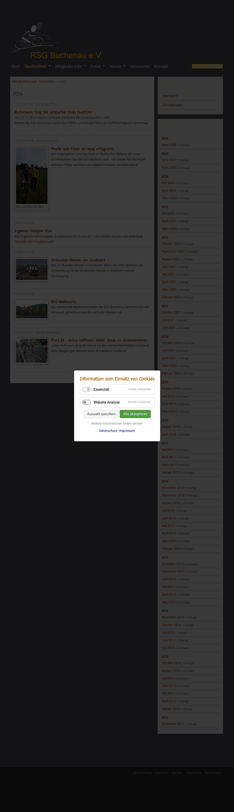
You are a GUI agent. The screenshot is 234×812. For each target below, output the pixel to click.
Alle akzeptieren (135, 414)
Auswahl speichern (101, 414)
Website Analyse (106, 402)
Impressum (127, 430)
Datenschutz (108, 430)
